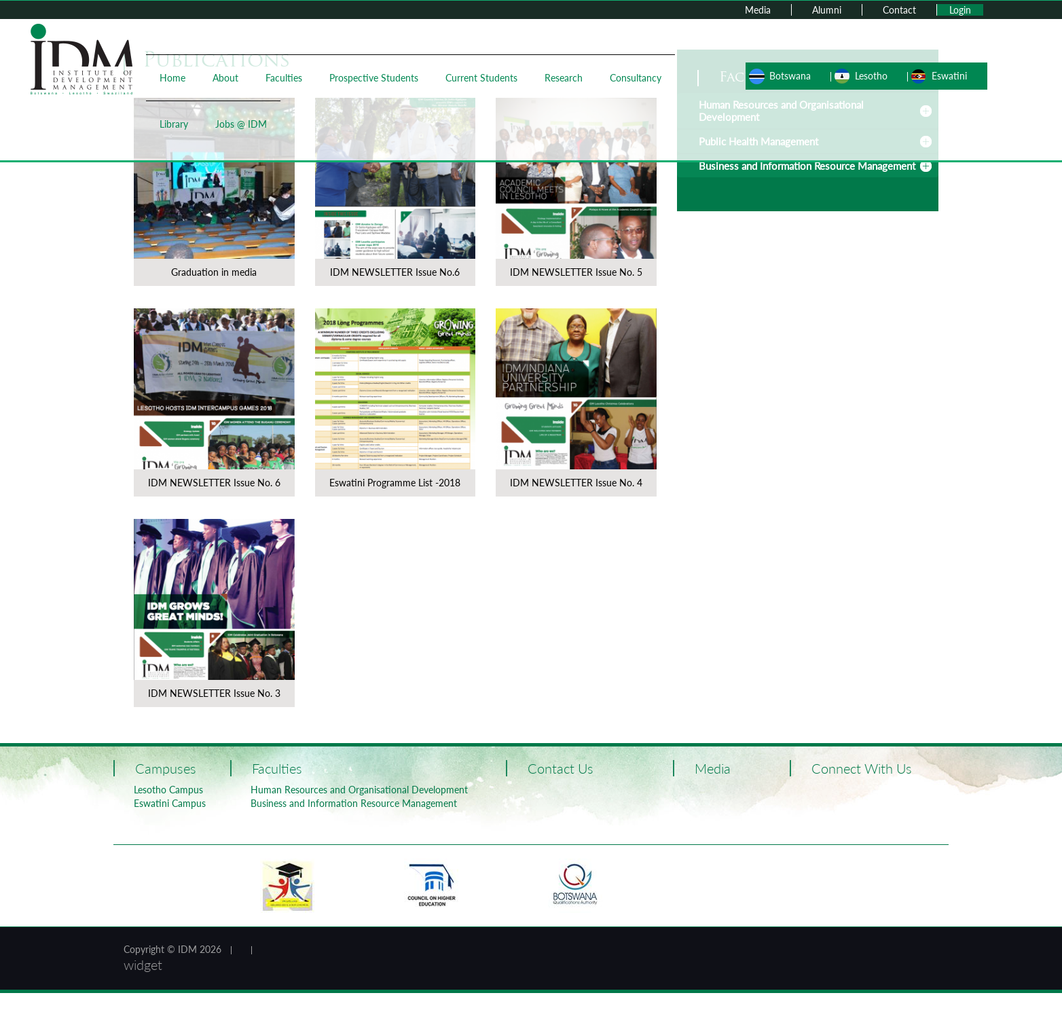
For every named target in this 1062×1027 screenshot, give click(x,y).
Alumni (826, 10)
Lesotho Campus (168, 789)
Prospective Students (373, 78)
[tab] (807, 165)
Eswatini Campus (170, 803)
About (225, 78)
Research (564, 78)
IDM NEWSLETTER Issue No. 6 (214, 482)
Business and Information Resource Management (807, 166)
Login (960, 10)
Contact (899, 10)
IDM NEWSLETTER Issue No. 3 (214, 693)
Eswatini (949, 76)
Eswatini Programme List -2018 (394, 482)
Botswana (790, 76)
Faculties (284, 78)
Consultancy (635, 78)
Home (172, 78)
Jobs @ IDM (241, 124)
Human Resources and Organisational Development (359, 789)
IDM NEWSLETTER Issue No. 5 (576, 272)
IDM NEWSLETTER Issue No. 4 (576, 482)
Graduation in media (214, 272)
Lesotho (871, 76)
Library (174, 124)
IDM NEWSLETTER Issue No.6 (395, 272)
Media (758, 10)
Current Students (481, 78)
